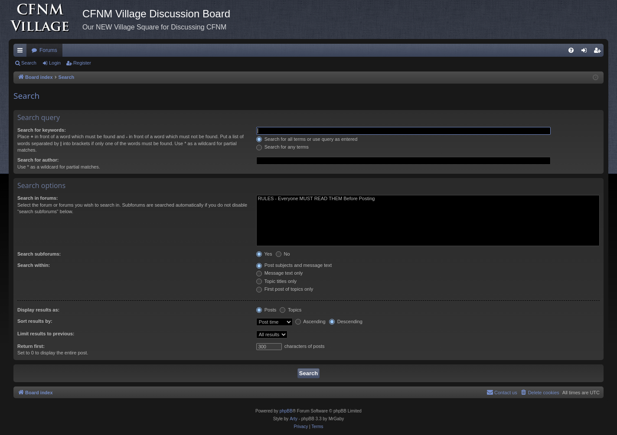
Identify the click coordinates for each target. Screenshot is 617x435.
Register (82, 62)
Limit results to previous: (45, 333)
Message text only (279, 273)
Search (28, 62)
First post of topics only (284, 289)
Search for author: (38, 159)
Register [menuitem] (599, 52)
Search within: (33, 265)
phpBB (286, 411)
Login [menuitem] (586, 52)
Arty (293, 418)
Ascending (310, 321)
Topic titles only (276, 281)
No (283, 253)
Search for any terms (282, 146)
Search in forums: (37, 198)
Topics (290, 309)
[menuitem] (571, 50)
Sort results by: (34, 321)
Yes (264, 253)
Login (55, 62)
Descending (345, 321)
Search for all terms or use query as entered (307, 139)
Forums (48, 50)
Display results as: (38, 309)
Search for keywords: (41, 130)
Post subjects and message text (294, 265)
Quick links (21, 52)
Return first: (31, 346)
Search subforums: (39, 253)
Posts (266, 309)
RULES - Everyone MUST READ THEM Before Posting (428, 199)
